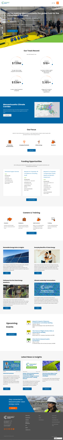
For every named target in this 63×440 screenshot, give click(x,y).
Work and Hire (31, 233)
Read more (27, 388)
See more (31, 150)
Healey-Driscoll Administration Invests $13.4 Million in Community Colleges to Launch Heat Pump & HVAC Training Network (31, 376)
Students (6, 223)
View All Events (11, 334)
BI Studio (56, 436)
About (26, 427)
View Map (7, 115)
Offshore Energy (38, 145)
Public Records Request (56, 422)
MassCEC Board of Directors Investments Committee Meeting (42, 322)
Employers (21, 223)
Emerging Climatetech (24, 145)
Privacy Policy (54, 417)
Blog (39, 415)
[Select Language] (58, 438)
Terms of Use (54, 415)
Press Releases (41, 419)
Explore (6, 273)
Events (40, 417)
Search (54, 2)
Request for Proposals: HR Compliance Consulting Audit (31, 173)
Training (50, 223)
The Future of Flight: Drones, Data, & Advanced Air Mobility (43, 331)
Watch (38, 308)
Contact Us (27, 429)
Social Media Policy (55, 419)
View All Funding (31, 199)
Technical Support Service (12, 171)
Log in (52, 3)
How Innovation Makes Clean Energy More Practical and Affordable (50, 375)
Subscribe (13, 408)
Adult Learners (36, 223)
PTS (26, 425)
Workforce (53, 145)
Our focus (27, 415)
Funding (27, 419)
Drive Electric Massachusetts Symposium (41, 339)
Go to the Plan (12, 30)
